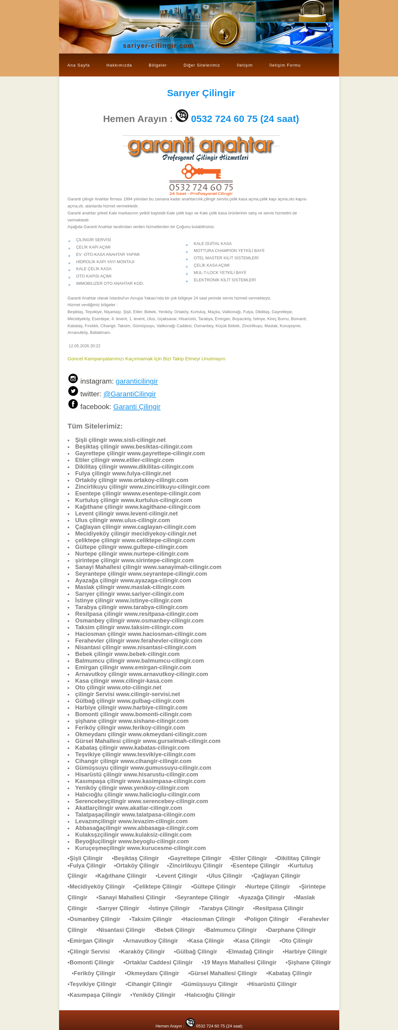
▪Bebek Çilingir (177, 930)
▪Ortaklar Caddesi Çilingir (161, 962)
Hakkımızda (119, 65)
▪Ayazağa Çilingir (264, 897)
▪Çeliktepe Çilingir (160, 886)
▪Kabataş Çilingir (292, 973)
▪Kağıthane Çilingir (124, 876)
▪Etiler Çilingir (252, 858)
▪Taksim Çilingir (153, 919)
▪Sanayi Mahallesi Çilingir (134, 897)
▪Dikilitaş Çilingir (301, 858)
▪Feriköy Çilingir (97, 973)
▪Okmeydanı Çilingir (155, 973)
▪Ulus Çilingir (228, 876)
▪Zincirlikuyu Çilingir (198, 865)
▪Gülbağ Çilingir (198, 951)
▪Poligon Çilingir (269, 919)
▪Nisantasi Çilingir (124, 930)
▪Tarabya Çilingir (224, 908)
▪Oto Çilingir (299, 941)
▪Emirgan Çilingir (94, 941)
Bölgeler (158, 65)
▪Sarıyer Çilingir (121, 908)
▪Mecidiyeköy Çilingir (100, 886)
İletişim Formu (285, 65)
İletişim (245, 65)
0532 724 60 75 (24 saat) (245, 118)
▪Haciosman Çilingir (211, 919)
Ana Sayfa (78, 65)
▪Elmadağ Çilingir (253, 951)
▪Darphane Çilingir (294, 930)
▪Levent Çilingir (179, 876)
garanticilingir (137, 381)
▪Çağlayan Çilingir (279, 876)
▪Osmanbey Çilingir (97, 919)
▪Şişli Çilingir (88, 858)
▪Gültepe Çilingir (216, 886)
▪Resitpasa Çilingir (281, 908)
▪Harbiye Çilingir (308, 951)
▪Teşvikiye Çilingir (95, 984)
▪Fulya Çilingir (91, 865)
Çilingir (201, 93)
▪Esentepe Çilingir (259, 865)
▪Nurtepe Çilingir (270, 886)
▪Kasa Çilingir (208, 941)
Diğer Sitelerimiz (202, 65)
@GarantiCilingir (129, 394)
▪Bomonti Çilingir (94, 962)
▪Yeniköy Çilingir (156, 995)
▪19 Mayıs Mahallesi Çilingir (242, 962)
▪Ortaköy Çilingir (140, 865)
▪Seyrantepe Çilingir (205, 897)
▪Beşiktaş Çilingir (138, 858)
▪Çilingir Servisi (92, 951)
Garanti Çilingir (137, 407)
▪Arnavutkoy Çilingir (153, 941)
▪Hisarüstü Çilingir (275, 984)
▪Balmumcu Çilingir (233, 930)
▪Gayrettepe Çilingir (198, 858)
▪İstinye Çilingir (172, 908)
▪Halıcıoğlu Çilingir (213, 995)
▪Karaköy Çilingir (145, 951)
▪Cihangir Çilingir (151, 984)
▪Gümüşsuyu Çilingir (212, 984)
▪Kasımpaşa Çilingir (98, 995)
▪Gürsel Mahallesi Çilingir (225, 973)
